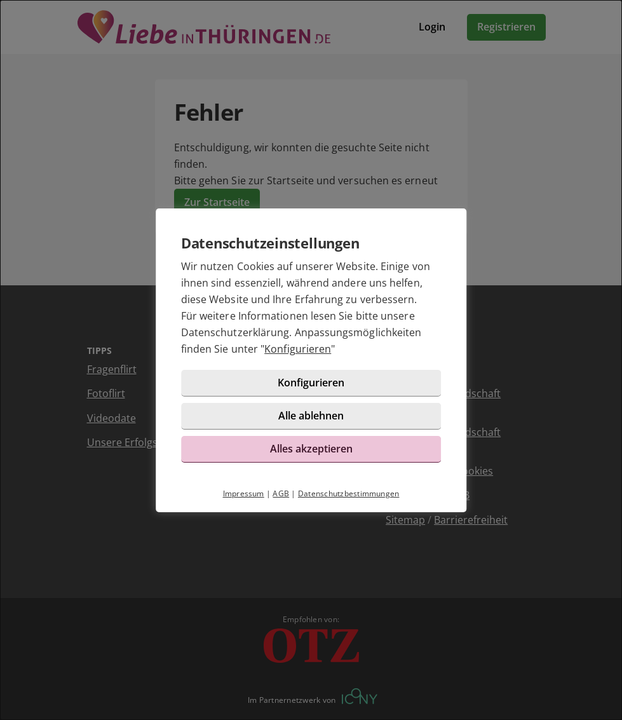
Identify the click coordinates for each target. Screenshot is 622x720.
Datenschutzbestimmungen (349, 493)
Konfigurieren (297, 349)
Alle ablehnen (311, 416)
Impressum (243, 493)
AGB (281, 493)
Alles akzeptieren (311, 449)
